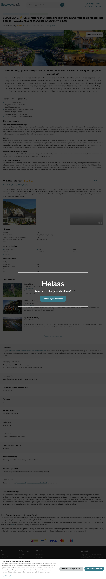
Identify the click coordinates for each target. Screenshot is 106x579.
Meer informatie (6, 576)
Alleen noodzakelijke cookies (71, 569)
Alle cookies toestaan (94, 569)
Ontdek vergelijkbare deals (53, 299)
